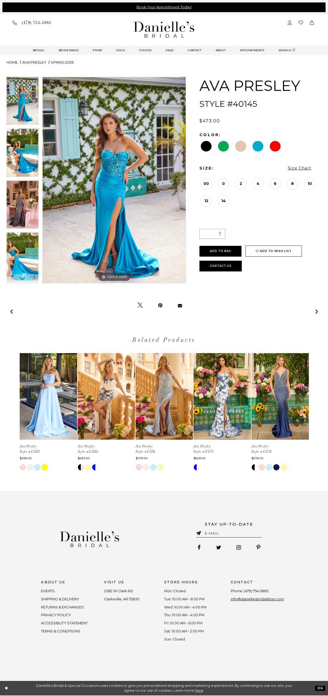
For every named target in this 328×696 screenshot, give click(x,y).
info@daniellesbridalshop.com (257, 599)
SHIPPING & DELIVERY (60, 599)
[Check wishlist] (301, 22)
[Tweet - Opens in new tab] (140, 305)
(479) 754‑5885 (256, 591)
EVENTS (47, 591)
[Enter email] (229, 534)
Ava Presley (34, 62)
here (199, 691)
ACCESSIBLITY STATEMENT (64, 623)
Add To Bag (220, 251)
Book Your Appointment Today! (164, 7)
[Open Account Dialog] (290, 22)
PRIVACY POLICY (56, 615)
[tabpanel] (22, 103)
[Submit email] (199, 532)
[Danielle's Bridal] (164, 29)
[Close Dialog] (7, 688)
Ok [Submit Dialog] (320, 688)
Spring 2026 (62, 62)
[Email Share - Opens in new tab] (180, 305)
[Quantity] (212, 234)
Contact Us (221, 266)
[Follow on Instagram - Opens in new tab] (239, 548)
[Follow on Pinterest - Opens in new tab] (258, 548)
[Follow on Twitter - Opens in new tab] (218, 548)
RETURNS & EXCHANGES (62, 607)
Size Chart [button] (300, 168)
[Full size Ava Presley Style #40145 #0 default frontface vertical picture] (114, 180)
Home (12, 62)
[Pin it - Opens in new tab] (160, 305)
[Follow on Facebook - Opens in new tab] (198, 548)
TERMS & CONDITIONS (60, 631)
